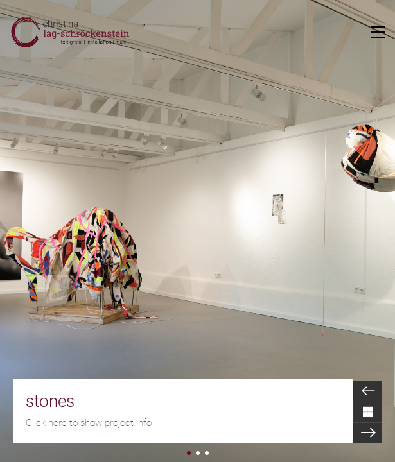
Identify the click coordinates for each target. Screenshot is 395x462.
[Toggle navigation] (378, 32)
